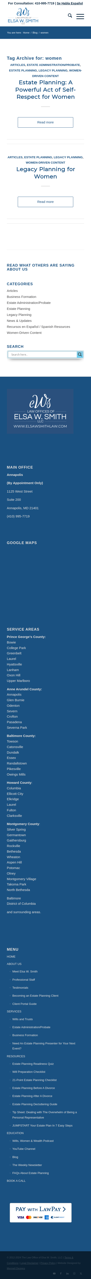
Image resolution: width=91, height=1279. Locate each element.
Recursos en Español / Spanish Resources (38, 327)
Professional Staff (23, 979)
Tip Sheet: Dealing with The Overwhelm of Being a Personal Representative (44, 1115)
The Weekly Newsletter (27, 1165)
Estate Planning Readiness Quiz (33, 1063)
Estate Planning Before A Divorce (33, 1088)
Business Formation (21, 297)
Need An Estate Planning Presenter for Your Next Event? (43, 1046)
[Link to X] (80, 1273)
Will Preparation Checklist (28, 1071)
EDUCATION (15, 1133)
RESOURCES (16, 1056)
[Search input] (43, 354)
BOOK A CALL (16, 1180)
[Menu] (78, 16)
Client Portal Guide (24, 1004)
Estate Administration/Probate (53, 65)
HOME (11, 956)
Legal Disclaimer (29, 1263)
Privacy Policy (47, 1263)
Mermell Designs (16, 1268)
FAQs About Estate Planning (30, 1173)
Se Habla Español (70, 3)
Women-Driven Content (45, 162)
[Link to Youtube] (54, 1273)
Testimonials (20, 987)
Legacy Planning (53, 70)
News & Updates (19, 321)
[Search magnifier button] (80, 354)
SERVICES (14, 1011)
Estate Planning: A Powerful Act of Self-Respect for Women (45, 89)
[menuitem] (67, 16)
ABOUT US (14, 964)
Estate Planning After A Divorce (32, 1096)
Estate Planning (23, 70)
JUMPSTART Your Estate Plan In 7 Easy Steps (42, 1125)
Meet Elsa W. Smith (25, 971)
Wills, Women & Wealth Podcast (33, 1140)
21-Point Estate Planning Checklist (34, 1080)
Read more (45, 122)
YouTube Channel (23, 1148)
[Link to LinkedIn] (67, 1273)
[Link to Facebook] (60, 1273)
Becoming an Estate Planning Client (35, 995)
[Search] (67, 16)
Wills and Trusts (22, 1019)
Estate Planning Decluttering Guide (34, 1104)
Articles (17, 65)
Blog (15, 1157)
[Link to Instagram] (74, 1273)
